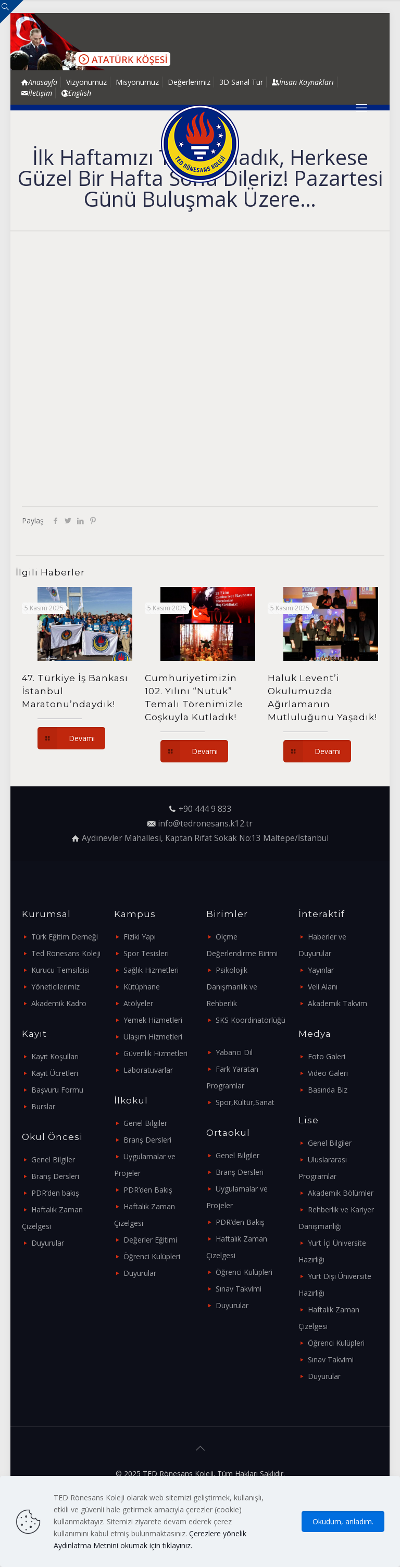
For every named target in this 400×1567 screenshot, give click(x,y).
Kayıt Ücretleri (54, 1073)
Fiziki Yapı (139, 937)
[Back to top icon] (200, 1448)
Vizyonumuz (86, 82)
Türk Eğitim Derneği (64, 937)
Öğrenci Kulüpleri (151, 1256)
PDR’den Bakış (147, 1190)
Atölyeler (138, 1003)
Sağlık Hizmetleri (151, 970)
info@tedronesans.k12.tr (205, 823)
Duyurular (47, 1243)
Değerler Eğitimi (150, 1240)
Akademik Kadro (58, 1003)
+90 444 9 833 (205, 809)
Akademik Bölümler (340, 1193)
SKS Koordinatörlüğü (250, 1020)
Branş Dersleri (55, 1176)
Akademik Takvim (337, 1003)
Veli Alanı (323, 987)
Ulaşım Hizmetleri (152, 1037)
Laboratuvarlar (148, 1070)
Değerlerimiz (189, 82)
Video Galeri (328, 1073)
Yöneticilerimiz (55, 987)
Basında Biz (327, 1090)
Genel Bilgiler (53, 1159)
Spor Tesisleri (146, 953)
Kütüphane (141, 987)
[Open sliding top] (11, 11)
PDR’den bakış (55, 1193)
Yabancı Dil (234, 1052)
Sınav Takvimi (238, 1289)
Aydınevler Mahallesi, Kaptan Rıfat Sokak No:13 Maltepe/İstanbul (205, 838)
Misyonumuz (137, 82)
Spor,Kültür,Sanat (245, 1102)
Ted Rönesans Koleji (66, 953)
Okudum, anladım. (342, 1521)
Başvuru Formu (57, 1090)
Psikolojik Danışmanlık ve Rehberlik (231, 986)
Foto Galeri (326, 1056)
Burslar (43, 1106)
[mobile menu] (361, 107)
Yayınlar (321, 970)
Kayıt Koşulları (55, 1056)
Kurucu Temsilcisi (60, 970)
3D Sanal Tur (241, 82)
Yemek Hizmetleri (152, 1020)
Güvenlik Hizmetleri (155, 1053)
